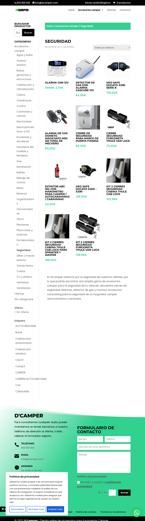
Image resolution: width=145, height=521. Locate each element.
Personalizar (17, 509)
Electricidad (24, 121)
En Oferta (23, 312)
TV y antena (24, 277)
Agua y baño (25, 55)
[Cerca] (66, 473)
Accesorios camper (89, 10)
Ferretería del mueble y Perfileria (25, 151)
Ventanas (23, 282)
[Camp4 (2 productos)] (20, 366)
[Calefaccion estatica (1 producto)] (24, 351)
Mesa (20, 188)
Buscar (28, 32)
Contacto (125, 10)
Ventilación (24, 288)
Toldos (21, 271)
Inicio (71, 10)
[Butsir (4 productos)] (19, 332)
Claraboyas (24, 100)
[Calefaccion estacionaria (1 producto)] (24, 341)
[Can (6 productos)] (18, 385)
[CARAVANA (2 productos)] (22, 391)
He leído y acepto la (99, 484)
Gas (19, 161)
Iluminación (24, 167)
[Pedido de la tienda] (112, 48)
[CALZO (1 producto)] (19, 360)
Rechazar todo (36, 509)
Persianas (23, 224)
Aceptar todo (55, 509)
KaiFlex (21, 172)
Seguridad (23, 250)
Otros (20, 219)
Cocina (21, 106)
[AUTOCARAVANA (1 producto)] (25, 326)
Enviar (124, 492)
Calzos (21, 95)
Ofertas (111, 10)
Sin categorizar (24, 299)
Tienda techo (25, 265)
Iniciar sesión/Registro (97, 3)
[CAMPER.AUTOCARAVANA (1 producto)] (31, 379)
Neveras (22, 193)
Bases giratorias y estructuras (24, 75)
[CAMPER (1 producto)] (20, 372)
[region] (37, 493)
